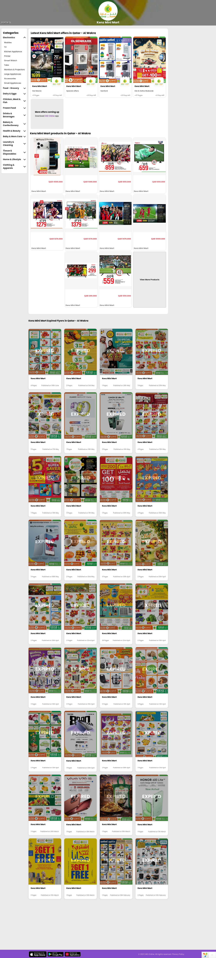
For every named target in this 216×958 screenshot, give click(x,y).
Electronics (14, 37)
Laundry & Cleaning (14, 143)
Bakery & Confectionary (14, 124)
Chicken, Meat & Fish (14, 101)
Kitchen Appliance (13, 51)
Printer (7, 56)
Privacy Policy (178, 954)
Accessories (10, 78)
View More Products (149, 279)
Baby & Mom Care (14, 136)
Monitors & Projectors (14, 69)
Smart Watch (10, 60)
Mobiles (8, 42)
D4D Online (50, 116)
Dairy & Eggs (14, 93)
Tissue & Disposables (14, 152)
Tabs (6, 65)
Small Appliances (12, 83)
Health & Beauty (14, 130)
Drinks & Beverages (14, 115)
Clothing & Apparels (14, 166)
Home (6, 22)
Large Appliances (12, 74)
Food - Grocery (14, 88)
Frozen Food (14, 108)
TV (5, 47)
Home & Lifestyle (14, 159)
